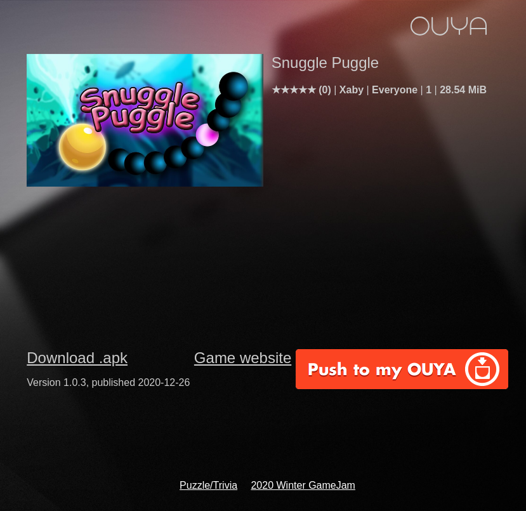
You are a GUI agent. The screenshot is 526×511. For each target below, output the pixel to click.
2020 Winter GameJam (303, 485)
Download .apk (77, 357)
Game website (242, 357)
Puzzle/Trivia (208, 485)
